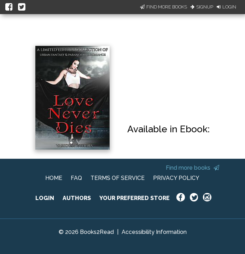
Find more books (192, 167)
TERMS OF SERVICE (118, 178)
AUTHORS (77, 198)
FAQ (76, 178)
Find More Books (163, 7)
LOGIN (44, 198)
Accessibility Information (154, 232)
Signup (202, 7)
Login (226, 7)
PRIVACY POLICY (176, 178)
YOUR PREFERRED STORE (134, 198)
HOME (53, 178)
